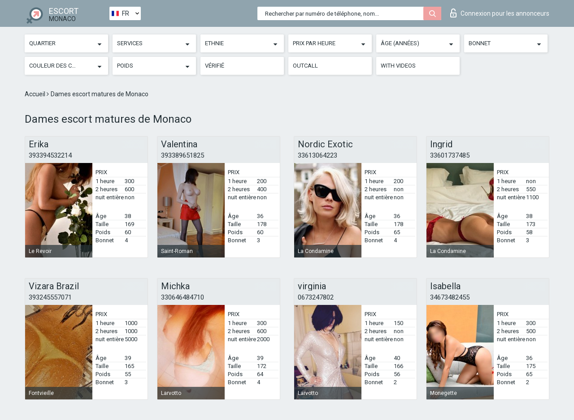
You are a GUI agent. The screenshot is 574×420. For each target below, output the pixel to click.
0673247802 (316, 297)
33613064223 (317, 155)
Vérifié (214, 65)
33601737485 (450, 155)
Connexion (499, 13)
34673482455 (450, 297)
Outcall (305, 65)
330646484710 (182, 297)
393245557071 (50, 297)
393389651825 (182, 155)
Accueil (36, 94)
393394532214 (50, 155)
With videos (398, 65)
